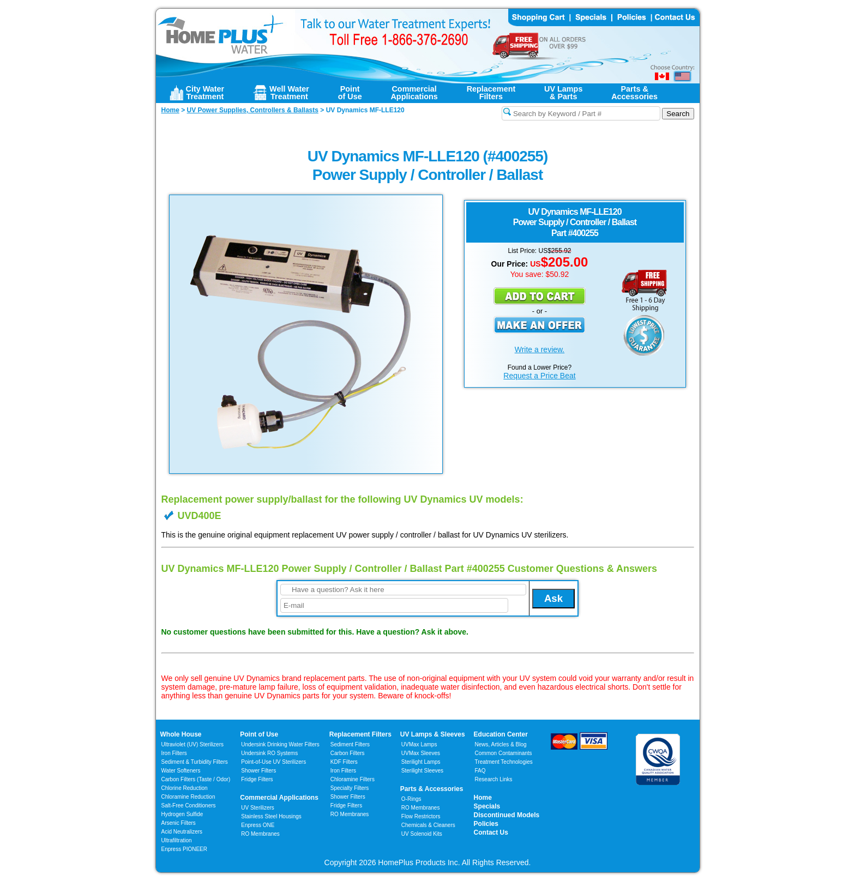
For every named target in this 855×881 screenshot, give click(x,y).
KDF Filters (344, 762)
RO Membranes (260, 834)
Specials (487, 806)
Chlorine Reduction (184, 788)
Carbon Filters (196, 779)
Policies (486, 824)
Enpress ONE (257, 825)
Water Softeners (181, 771)
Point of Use (259, 734)
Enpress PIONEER (184, 849)
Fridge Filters (257, 779)
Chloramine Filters (352, 779)
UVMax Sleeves (420, 753)
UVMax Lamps (419, 744)
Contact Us (491, 832)
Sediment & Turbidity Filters (194, 762)
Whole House (181, 734)
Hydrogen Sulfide (182, 814)
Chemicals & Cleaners (428, 825)
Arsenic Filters (178, 823)
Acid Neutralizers (182, 832)
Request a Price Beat (539, 375)
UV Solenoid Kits (421, 834)
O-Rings (411, 799)
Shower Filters (258, 771)
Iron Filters (174, 753)
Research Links (494, 779)
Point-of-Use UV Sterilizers (273, 762)
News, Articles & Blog (501, 744)
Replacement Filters (360, 734)
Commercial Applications (279, 797)
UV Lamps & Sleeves (432, 734)
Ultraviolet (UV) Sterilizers (192, 744)
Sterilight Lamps (421, 762)
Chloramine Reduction (188, 797)
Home (483, 797)
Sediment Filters (350, 744)
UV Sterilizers (257, 808)
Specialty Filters (349, 788)
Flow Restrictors (421, 816)
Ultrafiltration (176, 840)
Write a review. (540, 349)
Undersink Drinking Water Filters (280, 744)
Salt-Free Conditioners (188, 805)
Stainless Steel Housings (271, 816)
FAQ (480, 771)
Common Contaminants (503, 753)
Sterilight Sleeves (422, 771)
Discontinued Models (507, 815)
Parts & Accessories (431, 789)
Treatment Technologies (504, 762)
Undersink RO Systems (269, 753)
